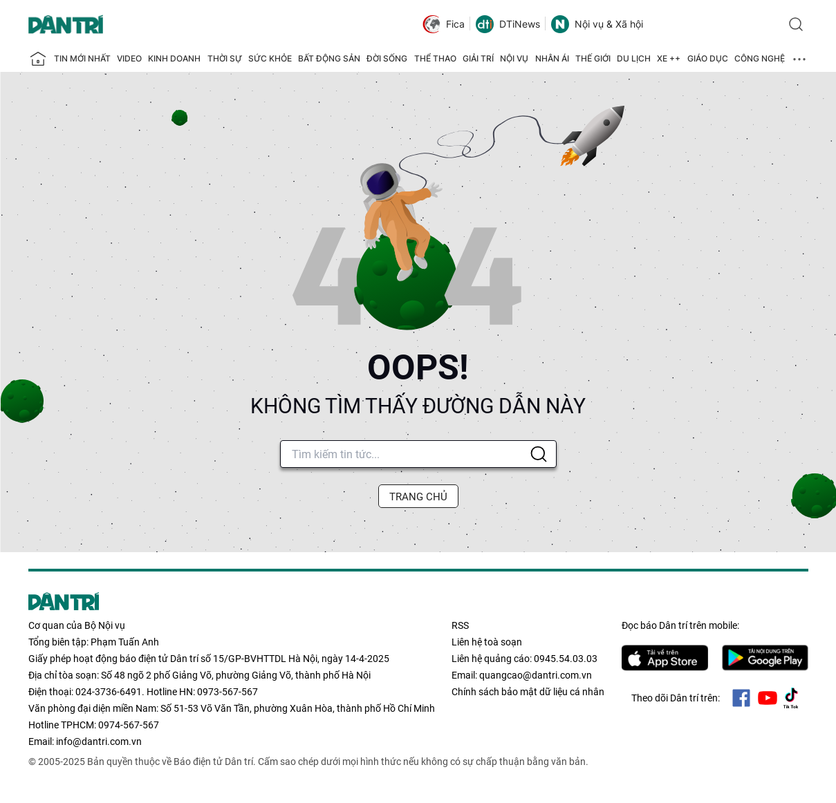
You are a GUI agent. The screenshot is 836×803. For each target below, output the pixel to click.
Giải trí (478, 58)
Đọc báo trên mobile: (680, 625)
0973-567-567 (227, 691)
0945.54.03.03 (565, 658)
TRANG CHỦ (418, 497)
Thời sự (224, 58)
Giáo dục (707, 58)
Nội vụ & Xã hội (597, 24)
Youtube (767, 698)
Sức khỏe (270, 58)
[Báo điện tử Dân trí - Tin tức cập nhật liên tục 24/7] (65, 24)
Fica (443, 24)
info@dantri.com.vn (99, 741)
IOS (665, 658)
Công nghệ (759, 58)
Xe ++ (668, 58)
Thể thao (435, 58)
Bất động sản (329, 58)
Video (129, 58)
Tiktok (791, 698)
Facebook (741, 698)
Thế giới (593, 58)
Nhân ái (552, 58)
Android (765, 658)
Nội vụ (514, 58)
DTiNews (508, 24)
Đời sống (386, 58)
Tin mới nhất (82, 58)
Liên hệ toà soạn (487, 642)
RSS (460, 625)
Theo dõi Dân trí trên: (675, 697)
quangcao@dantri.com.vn (535, 675)
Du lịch (634, 58)
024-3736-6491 (108, 691)
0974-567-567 (128, 724)
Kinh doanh (174, 58)
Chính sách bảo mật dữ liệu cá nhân (528, 691)
